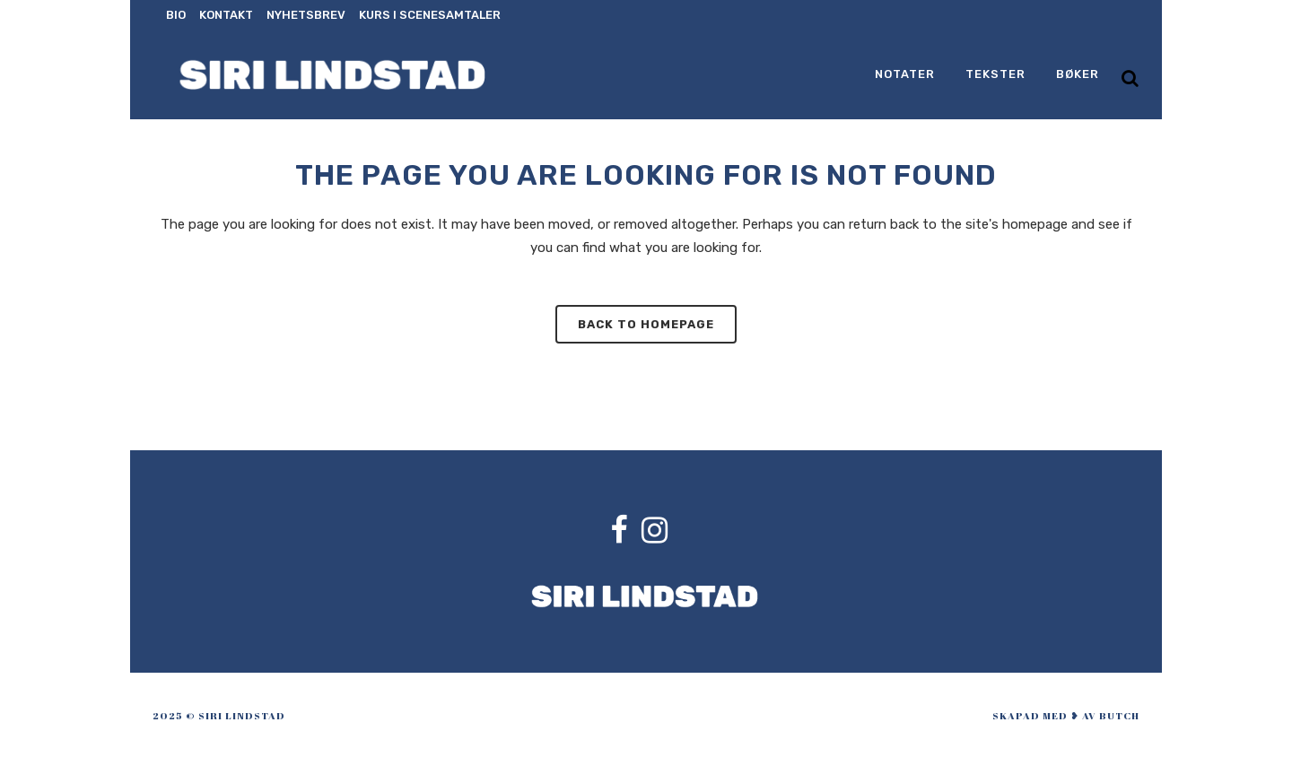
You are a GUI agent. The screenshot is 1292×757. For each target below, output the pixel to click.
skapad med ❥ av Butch (1065, 715)
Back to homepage (646, 324)
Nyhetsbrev (305, 15)
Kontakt (226, 15)
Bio (176, 15)
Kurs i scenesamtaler (430, 15)
